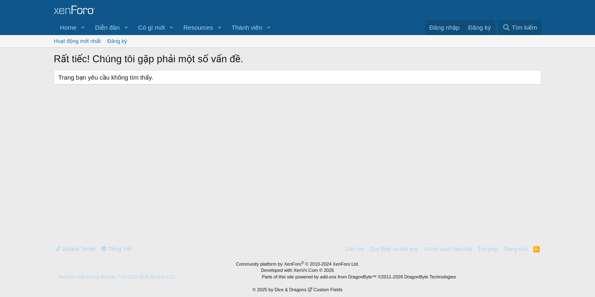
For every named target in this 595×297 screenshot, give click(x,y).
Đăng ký (117, 41)
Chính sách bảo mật (448, 249)
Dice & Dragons (290, 289)
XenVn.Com (305, 270)
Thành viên (246, 27)
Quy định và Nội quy (393, 249)
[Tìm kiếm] (519, 27)
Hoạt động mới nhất (77, 41)
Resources (198, 27)
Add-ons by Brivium (117, 276)
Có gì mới (151, 27)
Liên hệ (354, 249)
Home (68, 27)
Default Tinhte (75, 249)
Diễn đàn (107, 27)
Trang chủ (516, 249)
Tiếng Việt (116, 249)
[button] (83, 27)
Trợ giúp (487, 249)
